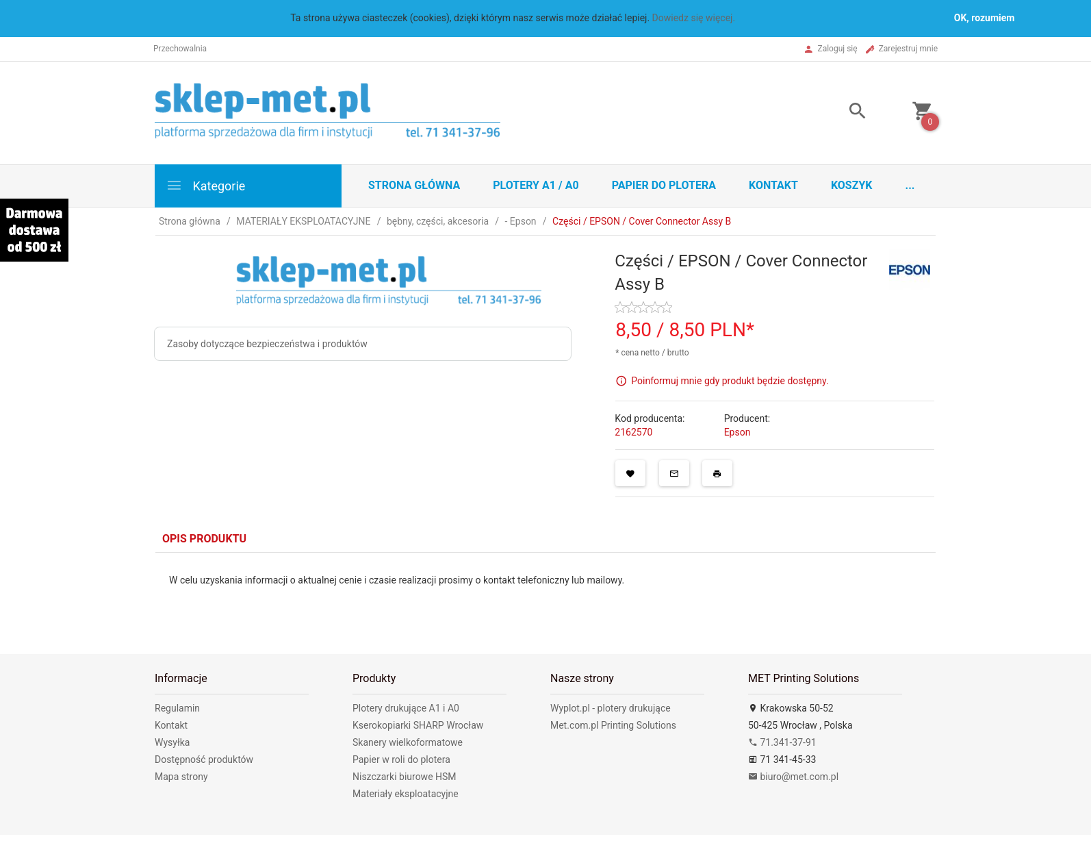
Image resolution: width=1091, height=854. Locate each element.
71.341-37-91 (782, 742)
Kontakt (773, 185)
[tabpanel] (545, 593)
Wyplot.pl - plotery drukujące (610, 708)
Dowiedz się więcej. (694, 17)
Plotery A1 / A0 (535, 185)
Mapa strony (181, 776)
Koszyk (852, 185)
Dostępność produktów (204, 759)
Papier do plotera (664, 185)
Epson (737, 432)
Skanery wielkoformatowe (407, 742)
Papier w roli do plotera (401, 759)
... (910, 185)
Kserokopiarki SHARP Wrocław (417, 725)
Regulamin (177, 708)
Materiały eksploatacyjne (405, 793)
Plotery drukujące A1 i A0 (405, 708)
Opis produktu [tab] (204, 538)
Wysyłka (172, 742)
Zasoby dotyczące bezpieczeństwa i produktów (267, 343)
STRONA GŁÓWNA (414, 185)
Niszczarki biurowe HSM (404, 776)
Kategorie (205, 185)
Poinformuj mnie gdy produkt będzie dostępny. (729, 380)
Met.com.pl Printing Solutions (613, 725)
